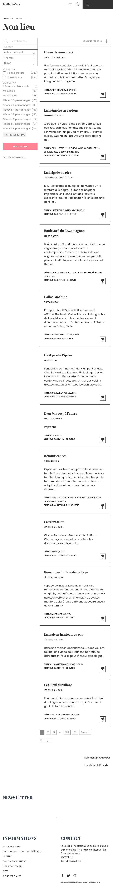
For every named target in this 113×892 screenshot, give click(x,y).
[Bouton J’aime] (102, 94)
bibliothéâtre (11, 4)
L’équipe (7, 856)
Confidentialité (12, 876)
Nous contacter (13, 866)
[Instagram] (75, 875)
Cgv (5, 871)
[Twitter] (69, 875)
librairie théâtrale (97, 765)
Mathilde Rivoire (94, 882)
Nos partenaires (12, 846)
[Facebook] (63, 875)
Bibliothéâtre (8, 18)
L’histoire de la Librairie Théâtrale (22, 851)
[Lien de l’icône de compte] (78, 4)
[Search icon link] (87, 4)
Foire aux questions (14, 861)
